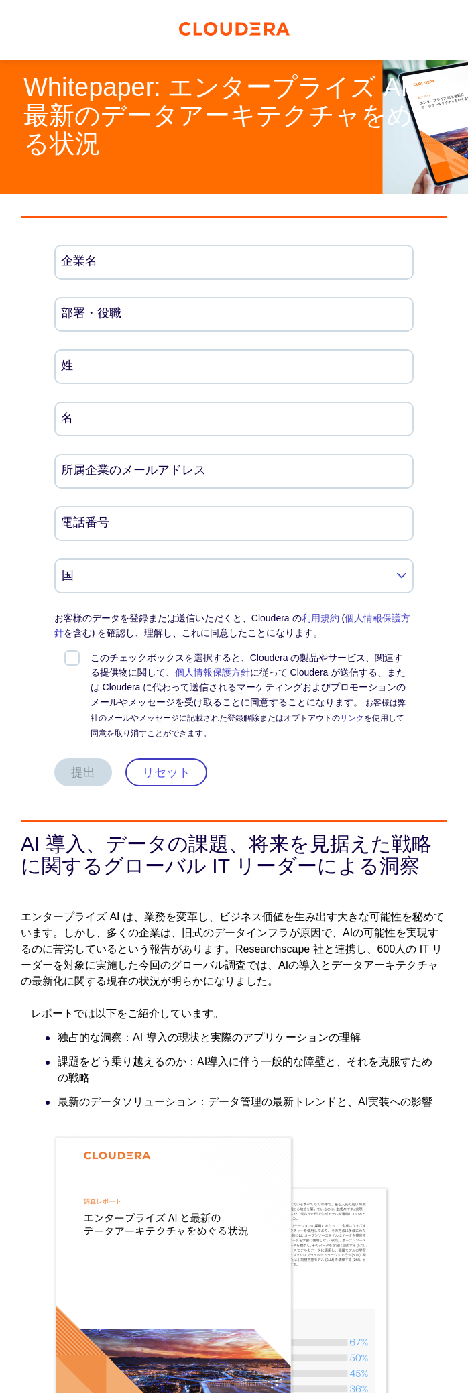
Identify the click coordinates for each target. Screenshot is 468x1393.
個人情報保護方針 (212, 672)
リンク (352, 718)
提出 (83, 772)
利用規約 (320, 618)
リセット (166, 772)
